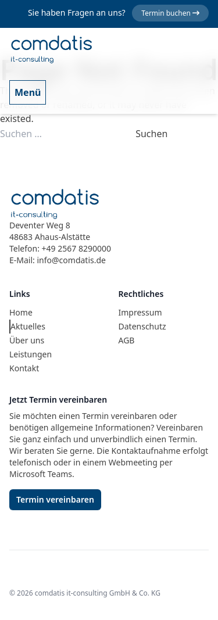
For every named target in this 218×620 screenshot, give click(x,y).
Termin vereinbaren (55, 499)
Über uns (26, 340)
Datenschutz (142, 326)
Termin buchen (170, 13)
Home (21, 312)
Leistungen (30, 354)
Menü (28, 92)
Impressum (140, 312)
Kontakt (24, 368)
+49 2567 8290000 (76, 248)
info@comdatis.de (71, 260)
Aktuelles (27, 326)
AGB (127, 340)
